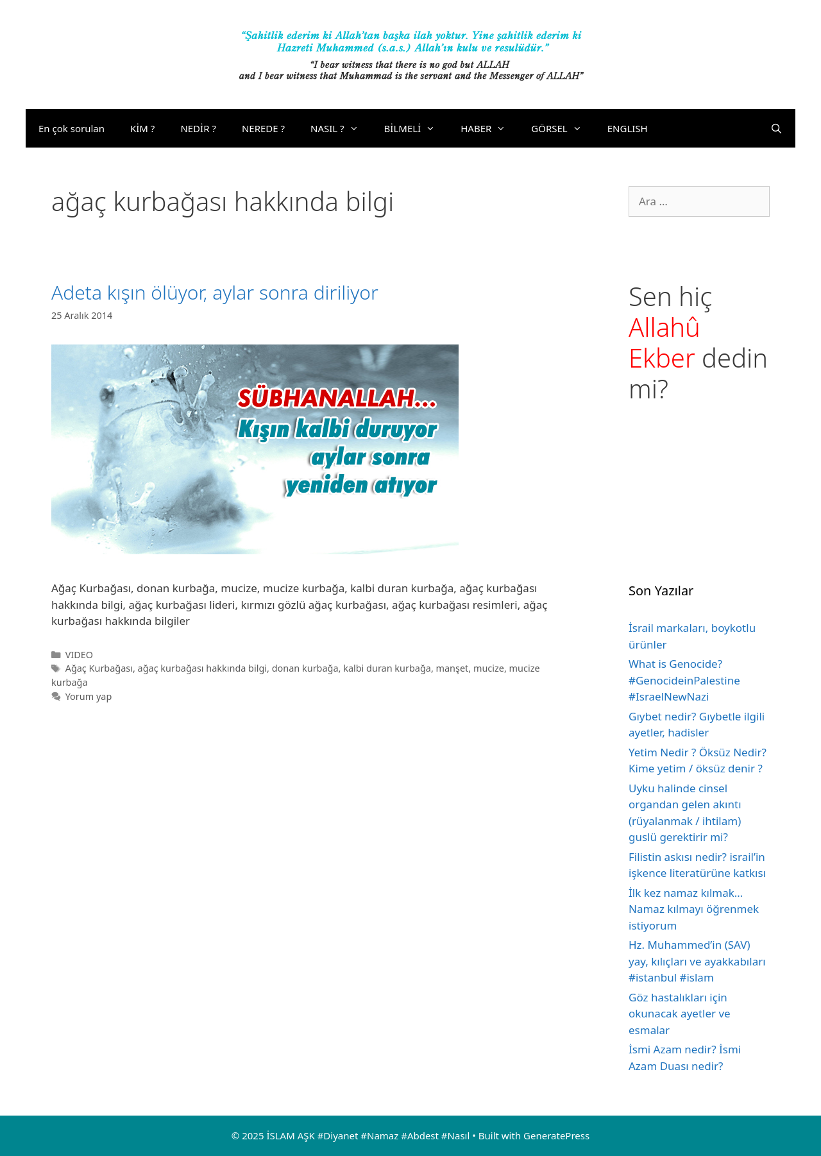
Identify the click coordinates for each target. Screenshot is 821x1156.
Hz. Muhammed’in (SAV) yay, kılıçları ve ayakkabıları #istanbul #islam (697, 961)
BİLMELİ (416, 128)
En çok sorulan (71, 128)
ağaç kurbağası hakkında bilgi (202, 668)
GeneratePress (556, 1135)
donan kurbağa (305, 668)
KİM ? (142, 128)
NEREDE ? (263, 128)
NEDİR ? (198, 128)
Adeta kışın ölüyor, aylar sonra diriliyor (214, 292)
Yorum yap (88, 696)
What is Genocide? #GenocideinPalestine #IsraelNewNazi (684, 680)
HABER (489, 128)
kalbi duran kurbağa (387, 668)
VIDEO (79, 655)
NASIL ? (340, 128)
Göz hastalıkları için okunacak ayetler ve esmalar (680, 1013)
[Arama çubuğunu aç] (776, 128)
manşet (452, 668)
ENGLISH (627, 128)
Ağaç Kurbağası (99, 668)
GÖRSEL (562, 128)
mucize (488, 668)
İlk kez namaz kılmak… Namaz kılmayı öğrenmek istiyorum (694, 909)
